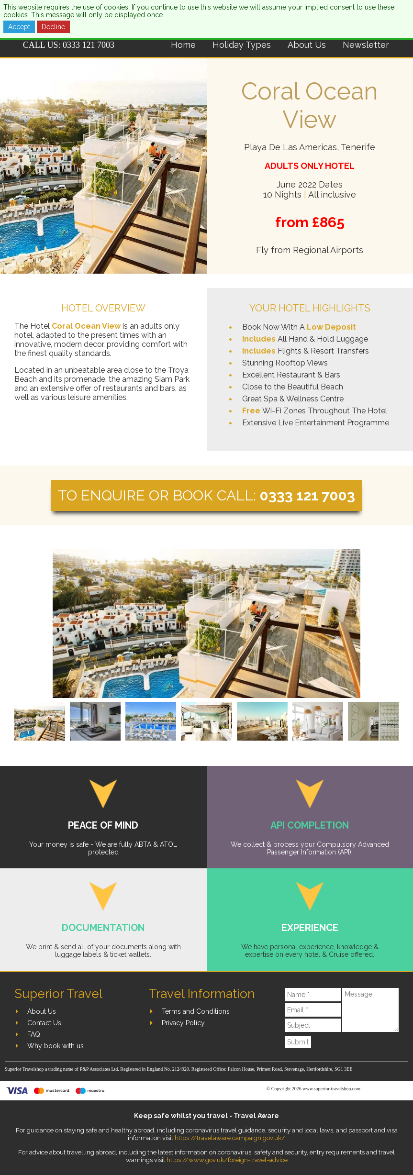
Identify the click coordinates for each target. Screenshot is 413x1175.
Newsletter (366, 45)
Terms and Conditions (196, 1011)
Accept (19, 27)
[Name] (313, 994)
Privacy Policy (183, 1023)
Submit (298, 1042)
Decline (53, 27)
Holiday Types (241, 45)
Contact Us (44, 1023)
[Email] (313, 1010)
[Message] (370, 1010)
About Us (307, 45)
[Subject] (313, 1025)
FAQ (33, 1034)
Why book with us (55, 1046)
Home (183, 45)
